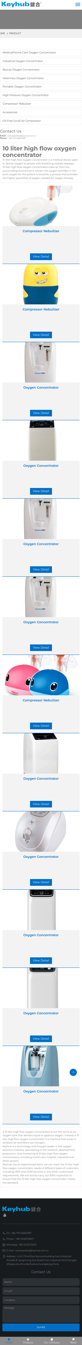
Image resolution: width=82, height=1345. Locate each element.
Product (15, 33)
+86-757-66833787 (17, 138)
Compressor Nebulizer (17, 103)
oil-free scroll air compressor (22, 120)
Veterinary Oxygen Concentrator (23, 78)
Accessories (10, 112)
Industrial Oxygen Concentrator (23, 61)
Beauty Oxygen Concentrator (21, 69)
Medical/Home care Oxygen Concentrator (29, 52)
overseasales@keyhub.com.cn (22, 135)
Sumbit (41, 1327)
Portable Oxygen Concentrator (22, 86)
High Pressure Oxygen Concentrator (26, 95)
